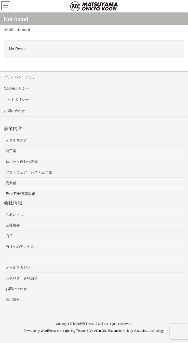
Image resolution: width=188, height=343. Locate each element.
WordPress (48, 331)
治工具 (11, 151)
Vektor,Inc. (141, 331)
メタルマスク (16, 140)
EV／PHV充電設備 (20, 194)
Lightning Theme (74, 331)
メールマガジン (18, 267)
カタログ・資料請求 (22, 278)
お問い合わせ (14, 111)
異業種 (11, 183)
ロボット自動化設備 (22, 162)
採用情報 (13, 299)
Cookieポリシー (16, 88)
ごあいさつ (14, 214)
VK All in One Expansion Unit (109, 331)
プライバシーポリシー (21, 77)
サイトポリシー (16, 99)
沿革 (9, 236)
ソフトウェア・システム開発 (29, 172)
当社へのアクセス (20, 247)
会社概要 (13, 225)
